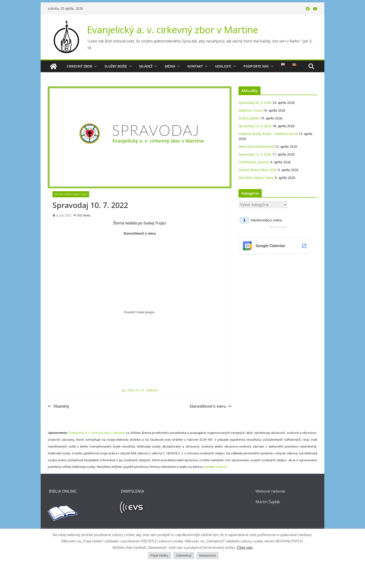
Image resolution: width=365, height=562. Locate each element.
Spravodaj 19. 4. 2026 (255, 126)
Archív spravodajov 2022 (70, 194)
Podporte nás (256, 66)
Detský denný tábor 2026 (258, 170)
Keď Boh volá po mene (256, 177)
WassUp (282, 226)
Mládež (145, 66)
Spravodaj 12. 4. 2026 (255, 154)
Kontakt (195, 66)
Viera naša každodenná (256, 146)
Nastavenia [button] (207, 555)
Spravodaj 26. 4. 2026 (255, 102)
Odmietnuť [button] (183, 555)
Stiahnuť (152, 390)
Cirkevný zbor (79, 66)
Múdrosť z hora (250, 110)
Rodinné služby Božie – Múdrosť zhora (268, 133)
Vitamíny (58, 406)
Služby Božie (115, 66)
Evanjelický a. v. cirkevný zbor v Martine (172, 29)
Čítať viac (245, 547)
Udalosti (223, 66)
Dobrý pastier (249, 118)
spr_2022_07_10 (132, 390)
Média (170, 66)
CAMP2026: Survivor (254, 162)
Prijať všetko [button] (159, 555)
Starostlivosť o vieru (210, 406)
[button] (94, 66)
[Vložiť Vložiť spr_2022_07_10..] (139, 312)
